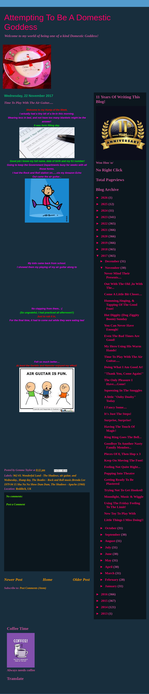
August (110, 541)
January (111, 586)
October (111, 528)
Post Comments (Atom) (33, 588)
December (112, 261)
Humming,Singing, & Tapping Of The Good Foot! (120, 304)
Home (47, 579)
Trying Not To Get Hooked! (123, 490)
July (108, 547)
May (108, 560)
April (109, 567)
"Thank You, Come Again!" (124, 373)
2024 (104, 210)
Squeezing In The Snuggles (123, 390)
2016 (104, 594)
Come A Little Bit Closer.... (123, 294)
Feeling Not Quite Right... (122, 467)
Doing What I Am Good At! (123, 367)
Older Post (81, 579)
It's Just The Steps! (117, 414)
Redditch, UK (23, 488)
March (110, 573)
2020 (104, 236)
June (109, 554)
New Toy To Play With (120, 513)
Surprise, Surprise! (117, 420)
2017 (104, 255)
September (113, 534)
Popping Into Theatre (119, 473)
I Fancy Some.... (115, 407)
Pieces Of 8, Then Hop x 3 (122, 454)
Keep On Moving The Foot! (123, 460)
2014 (104, 607)
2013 (104, 613)
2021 (104, 230)
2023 (104, 217)
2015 (104, 600)
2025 (104, 204)
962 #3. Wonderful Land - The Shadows (35, 475)
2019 (104, 243)
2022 (104, 223)
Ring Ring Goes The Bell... (123, 437)
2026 (104, 197)
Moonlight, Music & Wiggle (123, 496)
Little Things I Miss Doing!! (123, 520)
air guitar (65, 475)
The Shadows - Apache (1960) (68, 484)
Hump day (24, 479)
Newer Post (13, 579)
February (112, 579)
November (112, 267)
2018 (104, 249)
